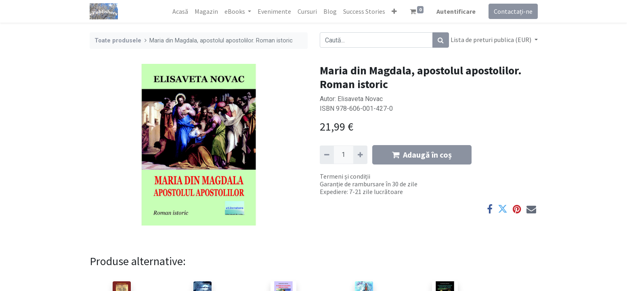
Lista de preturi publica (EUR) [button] (492, 40)
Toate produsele (117, 40)
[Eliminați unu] (327, 155)
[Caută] (440, 40)
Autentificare (456, 11)
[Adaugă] (360, 155)
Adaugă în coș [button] (422, 155)
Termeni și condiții (345, 176)
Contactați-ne (513, 11)
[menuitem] (180, 11)
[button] (394, 11)
